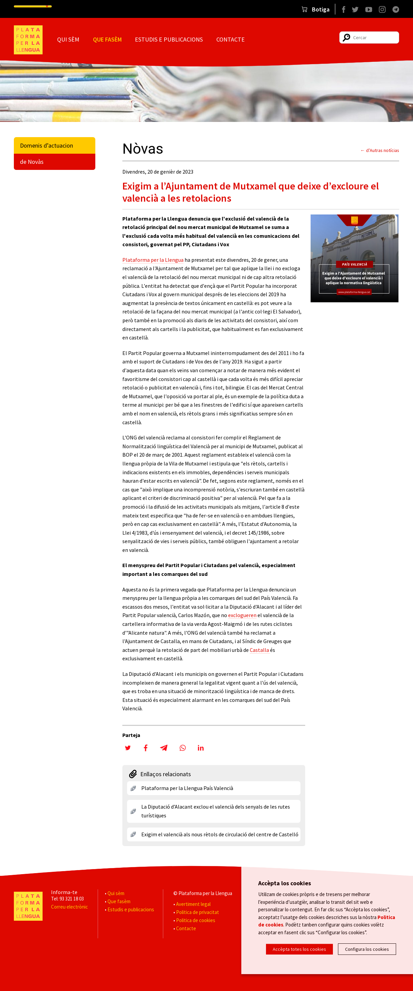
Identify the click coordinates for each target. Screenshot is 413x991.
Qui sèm (68, 39)
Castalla (260, 649)
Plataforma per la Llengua (153, 259)
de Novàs (32, 162)
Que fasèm (107, 39)
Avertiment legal (193, 904)
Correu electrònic (69, 907)
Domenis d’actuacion (46, 145)
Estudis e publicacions (169, 39)
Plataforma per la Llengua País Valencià (187, 788)
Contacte (230, 39)
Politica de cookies (195, 920)
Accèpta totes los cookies (299, 949)
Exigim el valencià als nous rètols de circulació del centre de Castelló (219, 834)
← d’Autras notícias (379, 150)
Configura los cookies (367, 949)
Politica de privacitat (197, 912)
